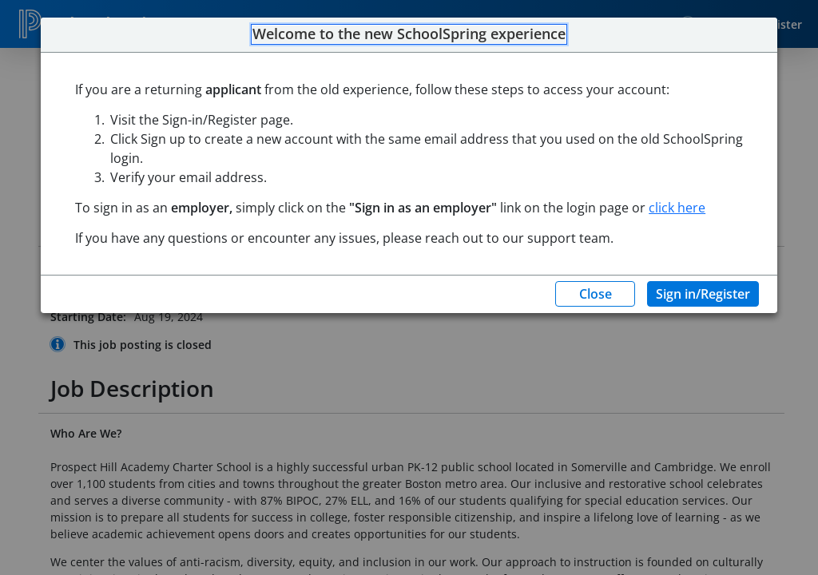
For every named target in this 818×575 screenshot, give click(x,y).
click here (677, 207)
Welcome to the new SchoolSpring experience (409, 34)
